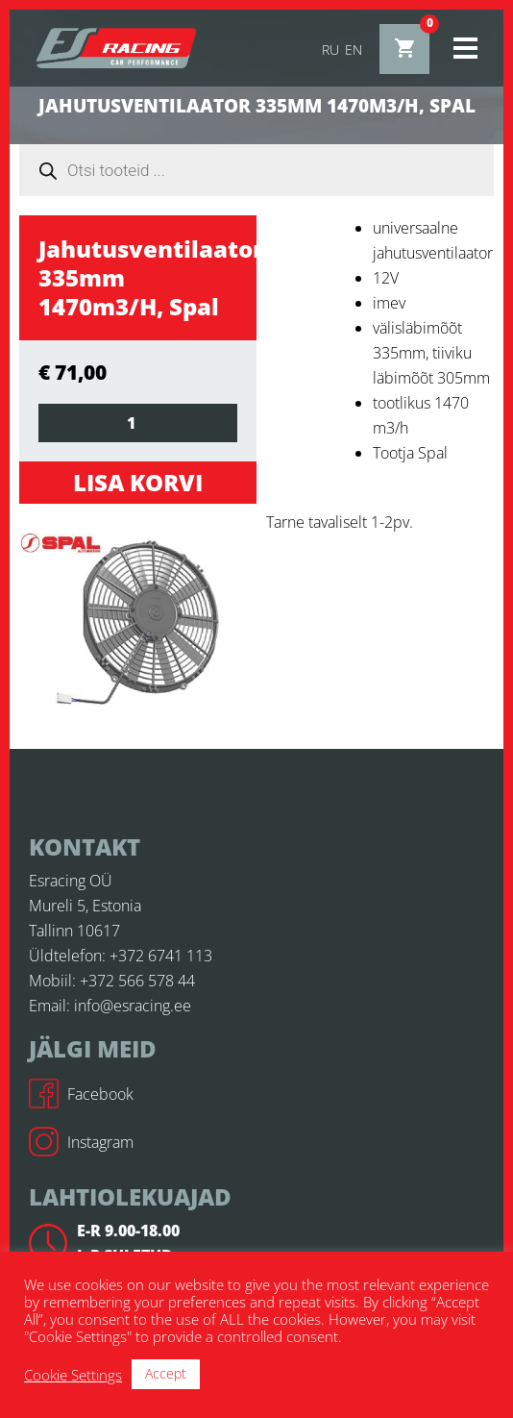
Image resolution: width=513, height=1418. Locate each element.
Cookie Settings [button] (73, 1374)
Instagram (81, 1142)
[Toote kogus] (137, 423)
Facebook (81, 1094)
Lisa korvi (138, 482)
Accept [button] (165, 1373)
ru (330, 49)
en (353, 49)
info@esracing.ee (132, 1005)
